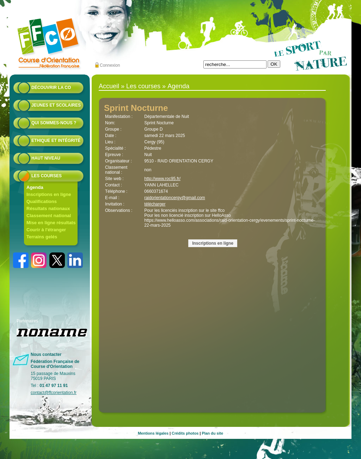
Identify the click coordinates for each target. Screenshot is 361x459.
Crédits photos (185, 433)
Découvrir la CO (51, 87)
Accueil (109, 86)
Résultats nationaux (48, 208)
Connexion (110, 65)
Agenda (34, 187)
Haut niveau (45, 158)
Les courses (46, 175)
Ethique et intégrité (55, 140)
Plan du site (212, 433)
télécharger (154, 204)
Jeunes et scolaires (56, 105)
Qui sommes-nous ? (53, 122)
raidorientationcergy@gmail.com (174, 197)
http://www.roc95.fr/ (162, 178)
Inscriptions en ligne (48, 194)
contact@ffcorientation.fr (54, 392)
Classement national (48, 215)
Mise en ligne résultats (50, 222)
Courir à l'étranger (46, 229)
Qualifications (41, 201)
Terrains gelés (41, 236)
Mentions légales (153, 433)
